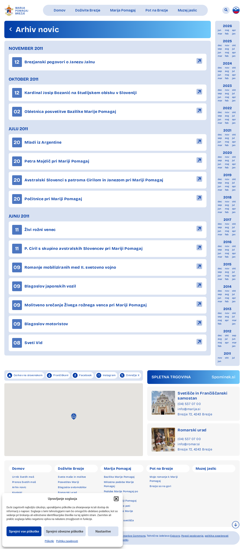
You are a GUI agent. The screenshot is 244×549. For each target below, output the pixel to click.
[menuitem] (236, 10)
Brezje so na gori (160, 486)
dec (220, 45)
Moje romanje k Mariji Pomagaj (164, 478)
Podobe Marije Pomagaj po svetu (121, 493)
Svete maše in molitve (72, 476)
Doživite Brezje (71, 468)
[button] (116, 499)
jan (234, 33)
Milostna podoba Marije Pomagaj (119, 484)
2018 (227, 197)
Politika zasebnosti (67, 541)
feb (227, 33)
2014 (227, 286)
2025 (227, 41)
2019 (227, 175)
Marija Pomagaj (117, 468)
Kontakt (17, 492)
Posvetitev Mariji (68, 482)
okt (234, 45)
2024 (227, 63)
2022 (227, 108)
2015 (227, 264)
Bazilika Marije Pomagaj (119, 476)
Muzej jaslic (206, 468)
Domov (18, 468)
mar (220, 33)
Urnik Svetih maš (23, 476)
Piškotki (49, 541)
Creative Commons (133, 535)
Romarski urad (192, 430)
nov (227, 45)
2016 (227, 242)
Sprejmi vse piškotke (24, 531)
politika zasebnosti (217, 535)
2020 (227, 153)
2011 (227, 353)
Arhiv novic (19, 487)
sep (220, 48)
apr (234, 30)
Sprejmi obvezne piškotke (64, 531)
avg (227, 48)
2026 (227, 26)
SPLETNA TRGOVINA (171, 377)
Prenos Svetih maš (24, 482)
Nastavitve (103, 531)
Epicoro (175, 535)
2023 (227, 86)
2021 (227, 130)
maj (227, 30)
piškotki (123, 539)
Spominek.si (223, 377)
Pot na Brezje (161, 468)
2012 (227, 331)
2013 (227, 309)
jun (219, 30)
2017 (227, 220)
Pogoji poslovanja (192, 535)
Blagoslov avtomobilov (72, 487)
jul (233, 48)
